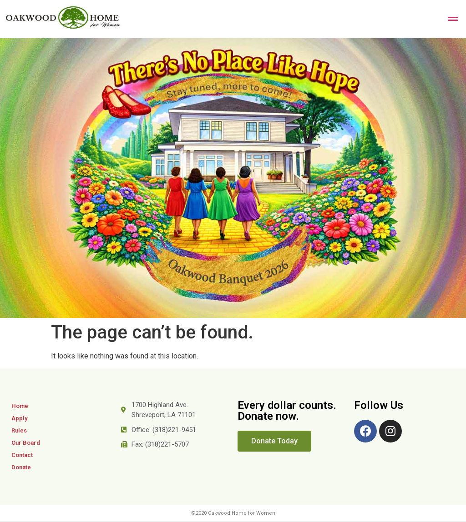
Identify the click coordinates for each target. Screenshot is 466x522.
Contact (22, 455)
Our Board (25, 442)
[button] (274, 441)
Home (19, 406)
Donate (21, 467)
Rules (19, 430)
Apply (19, 418)
